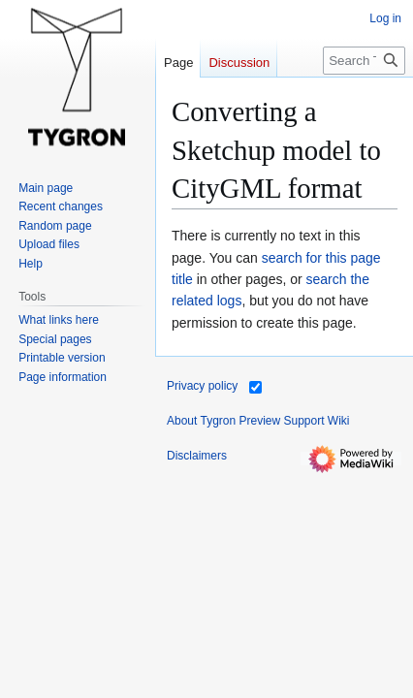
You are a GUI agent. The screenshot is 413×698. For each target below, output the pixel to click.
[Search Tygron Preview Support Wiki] (364, 61)
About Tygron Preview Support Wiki (258, 421)
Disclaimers (197, 455)
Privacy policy (202, 386)
